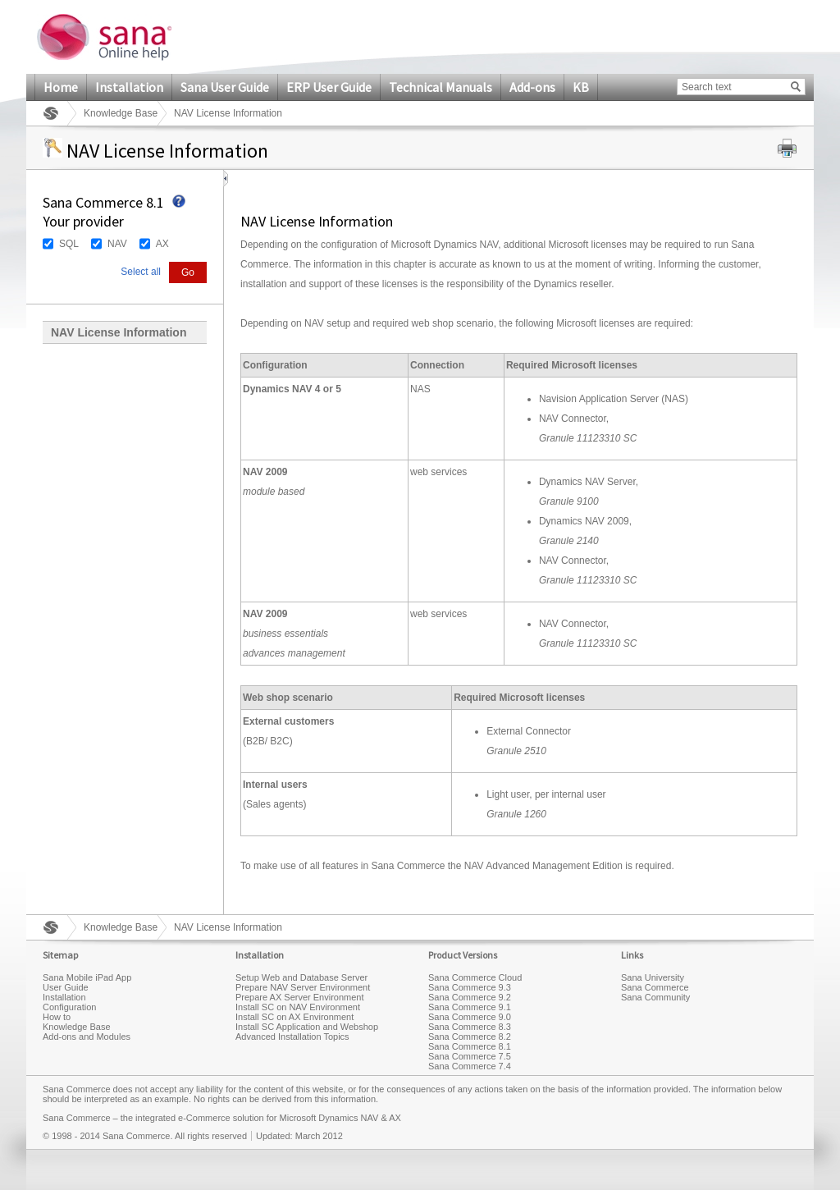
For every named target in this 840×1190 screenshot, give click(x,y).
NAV (117, 243)
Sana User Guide (224, 87)
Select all (141, 271)
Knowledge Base (121, 113)
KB (581, 87)
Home (60, 87)
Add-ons (532, 87)
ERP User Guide (329, 87)
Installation (129, 87)
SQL (69, 243)
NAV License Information (118, 332)
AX (162, 243)
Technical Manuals (440, 87)
